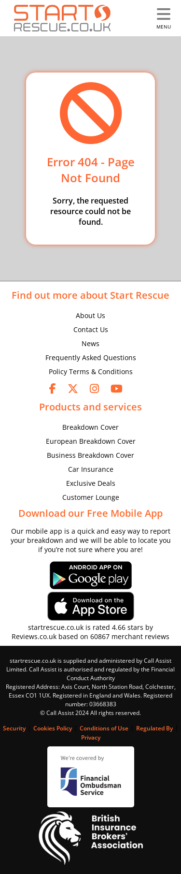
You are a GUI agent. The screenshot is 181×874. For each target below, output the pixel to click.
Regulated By (154, 728)
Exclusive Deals (90, 483)
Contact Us (90, 329)
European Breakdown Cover (91, 441)
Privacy (90, 737)
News (90, 343)
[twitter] (73, 388)
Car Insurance (90, 469)
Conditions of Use (104, 728)
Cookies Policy (52, 728)
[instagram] (94, 388)
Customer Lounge (90, 497)
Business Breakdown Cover (90, 455)
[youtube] (116, 388)
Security (14, 728)
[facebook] (52, 388)
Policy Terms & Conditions (91, 371)
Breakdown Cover (90, 427)
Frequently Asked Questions (90, 357)
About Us (90, 315)
